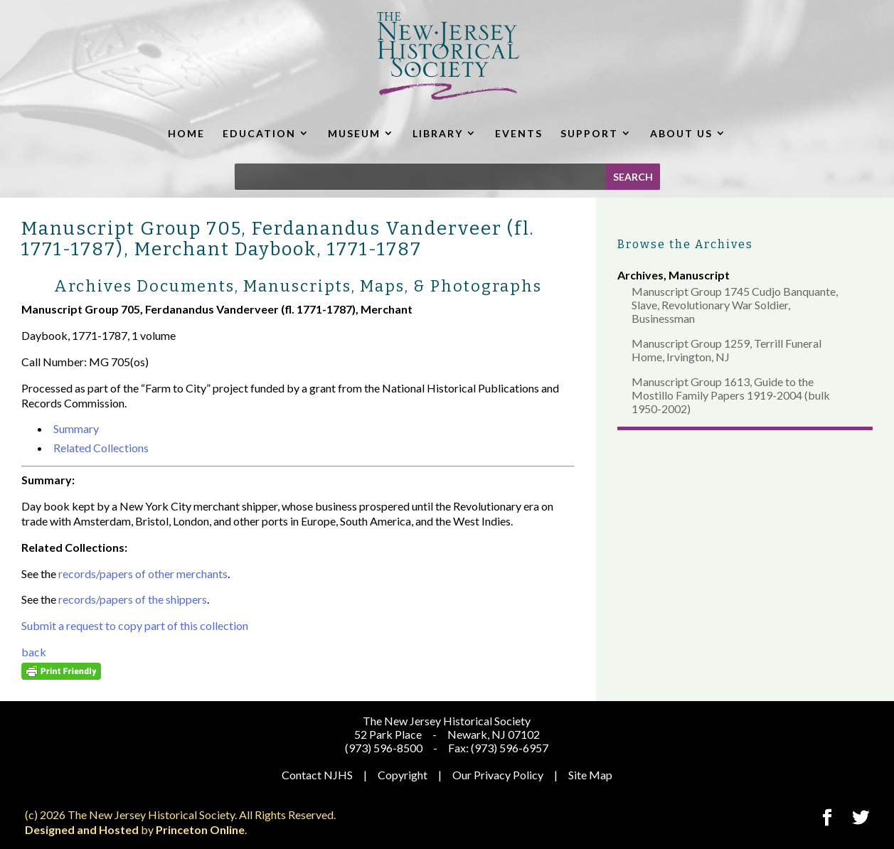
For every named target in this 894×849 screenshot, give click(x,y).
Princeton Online (200, 829)
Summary (76, 428)
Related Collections (101, 447)
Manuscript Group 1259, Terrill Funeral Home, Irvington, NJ (726, 349)
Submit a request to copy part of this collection (134, 625)
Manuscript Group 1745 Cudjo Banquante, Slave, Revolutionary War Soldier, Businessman (735, 304)
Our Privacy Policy (497, 774)
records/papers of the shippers (132, 599)
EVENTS (519, 133)
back (33, 651)
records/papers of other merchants (143, 573)
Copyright (402, 774)
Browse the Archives (685, 244)
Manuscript (699, 275)
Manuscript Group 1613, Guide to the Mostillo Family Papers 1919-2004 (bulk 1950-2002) (731, 395)
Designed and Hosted (82, 829)
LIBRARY (438, 133)
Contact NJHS (317, 774)
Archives (640, 275)
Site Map (590, 774)
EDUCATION (259, 133)
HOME (186, 133)
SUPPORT (589, 133)
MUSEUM (354, 133)
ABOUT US (681, 133)
